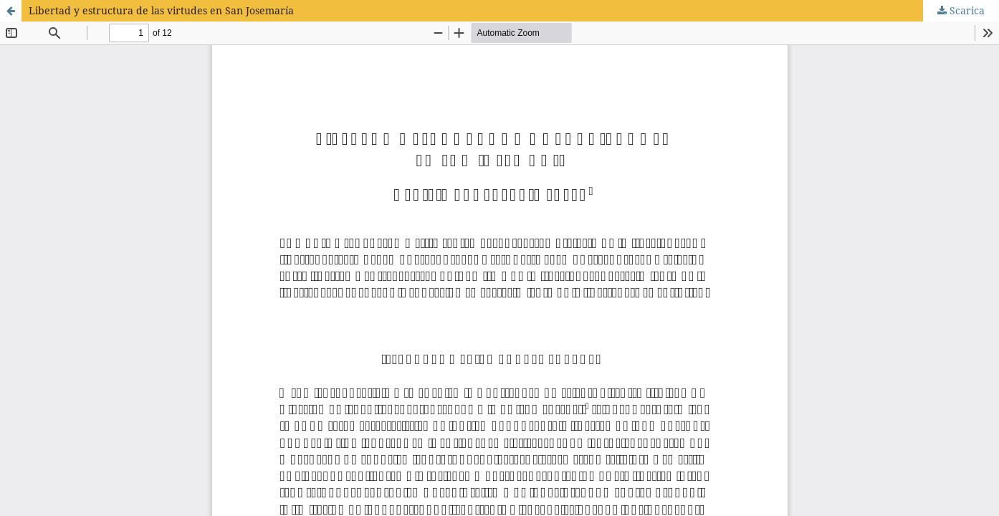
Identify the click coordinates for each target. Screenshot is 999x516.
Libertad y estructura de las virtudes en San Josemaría (161, 10)
